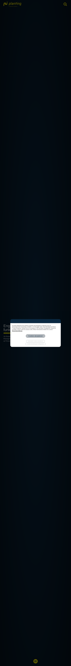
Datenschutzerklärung (17, 330)
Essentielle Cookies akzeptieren (35, 341)
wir (38, 326)
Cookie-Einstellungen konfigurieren (35, 344)
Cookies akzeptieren (35, 336)
